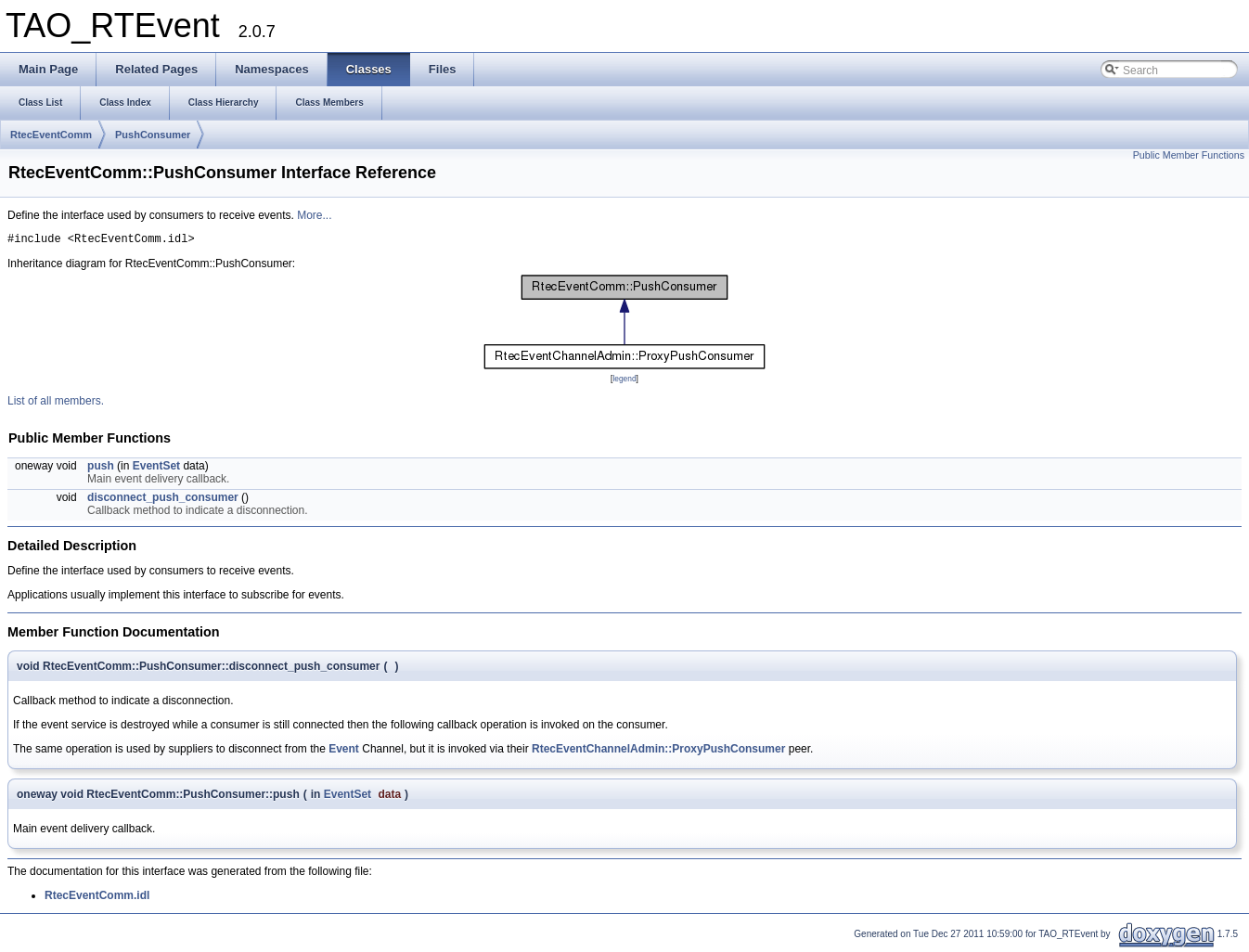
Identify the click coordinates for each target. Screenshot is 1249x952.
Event (343, 751)
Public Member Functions (1188, 155)
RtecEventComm (51, 134)
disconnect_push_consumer (162, 500)
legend (624, 381)
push (100, 468)
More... (314, 215)
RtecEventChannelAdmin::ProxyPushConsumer (658, 751)
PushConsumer (152, 134)
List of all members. (55, 403)
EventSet (156, 468)
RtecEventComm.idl (97, 898)
